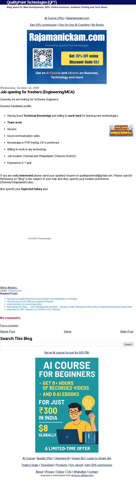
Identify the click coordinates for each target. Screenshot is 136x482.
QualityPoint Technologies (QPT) (31, 2)
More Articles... (9, 287)
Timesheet (47, 465)
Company (12, 290)
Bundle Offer (45, 458)
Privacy (49, 472)
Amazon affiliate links (82, 475)
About (39, 472)
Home (67, 331)
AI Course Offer (54, 18)
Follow (60, 472)
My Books (98, 25)
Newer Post (7, 331)
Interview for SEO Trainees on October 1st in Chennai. (34, 309)
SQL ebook (76, 465)
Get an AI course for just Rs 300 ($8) (66, 352)
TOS (69, 472)
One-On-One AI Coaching (74, 25)
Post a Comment (9, 325)
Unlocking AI (62, 458)
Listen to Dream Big (99, 458)
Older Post (126, 331)
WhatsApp (80, 472)
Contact (93, 472)
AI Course (29, 458)
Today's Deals (29, 465)
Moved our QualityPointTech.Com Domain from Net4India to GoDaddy (42, 298)
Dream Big (78, 458)
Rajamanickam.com (77, 18)
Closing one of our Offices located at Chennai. (30, 301)
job (20, 290)
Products (61, 465)
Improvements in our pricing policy (24, 304)
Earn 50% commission (43, 25)
